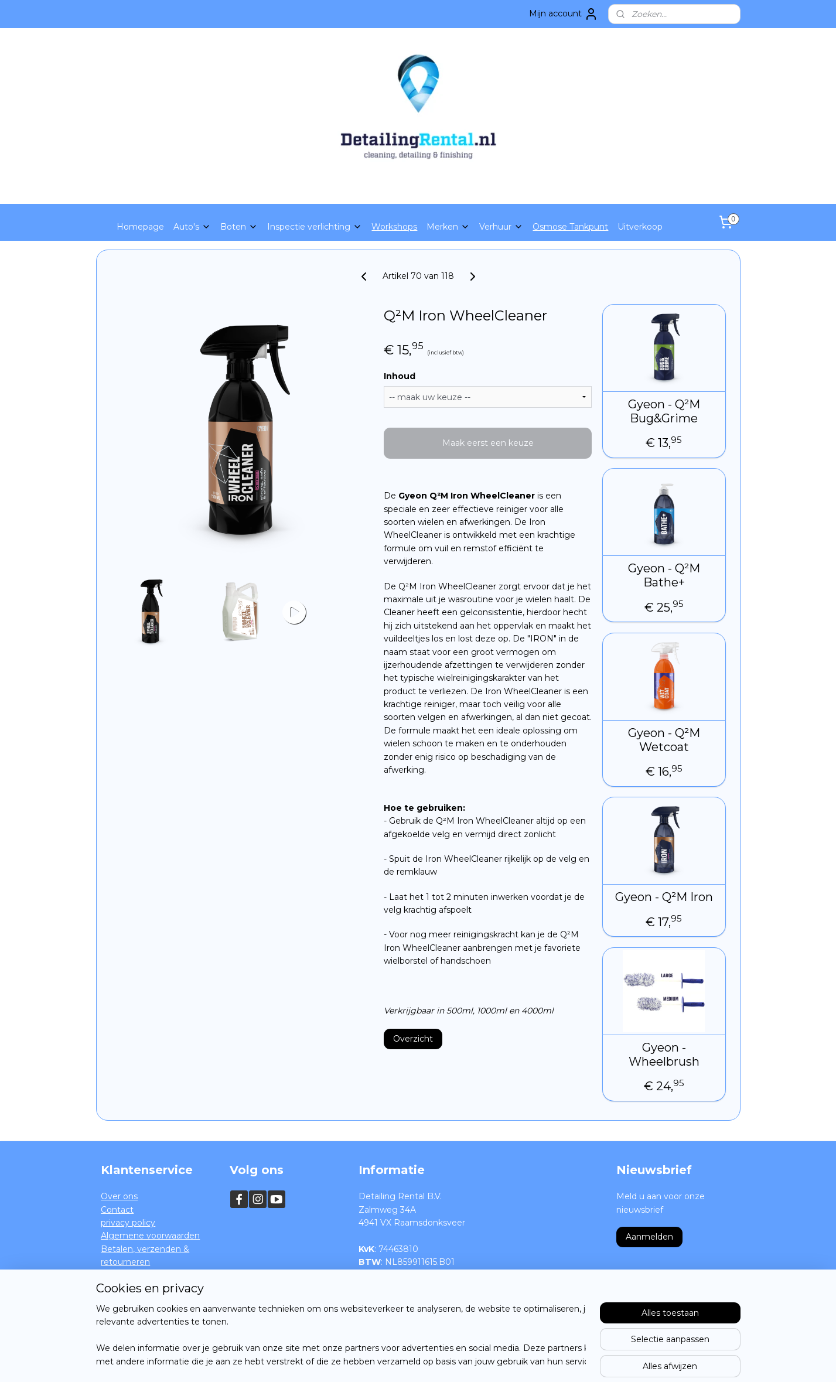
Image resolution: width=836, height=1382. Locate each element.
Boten (239, 226)
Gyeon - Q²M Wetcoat (664, 740)
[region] (341, 1335)
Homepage (140, 226)
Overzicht (413, 1038)
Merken (448, 226)
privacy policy (128, 1222)
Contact (117, 1209)
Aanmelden (649, 1236)
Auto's (192, 226)
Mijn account (563, 14)
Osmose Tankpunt (570, 226)
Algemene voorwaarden (150, 1235)
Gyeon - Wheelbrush (664, 1054)
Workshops (394, 226)
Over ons (119, 1196)
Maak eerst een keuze (487, 443)
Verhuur (501, 226)
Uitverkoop (640, 226)
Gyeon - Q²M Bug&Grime (664, 411)
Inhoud (399, 376)
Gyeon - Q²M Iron (664, 897)
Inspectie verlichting (314, 226)
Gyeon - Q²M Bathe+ (664, 575)
